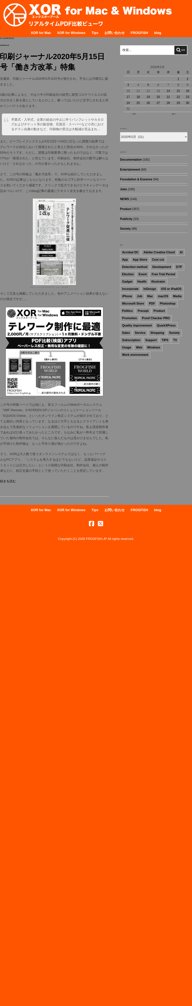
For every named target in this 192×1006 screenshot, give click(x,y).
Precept (143, 310)
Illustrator (158, 281)
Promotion (129, 318)
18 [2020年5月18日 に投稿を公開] (138, 97)
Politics (127, 310)
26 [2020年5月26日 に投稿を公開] (148, 103)
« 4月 (133, 114)
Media (177, 296)
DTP (179, 267)
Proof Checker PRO (156, 318)
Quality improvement (137, 325)
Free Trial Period (163, 274)
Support (151, 340)
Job (139, 296)
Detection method (134, 267)
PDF (152, 303)
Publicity (126, 218)
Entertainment (130, 169)
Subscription (131, 340)
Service (140, 332)
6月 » (174, 114)
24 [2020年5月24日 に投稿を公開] (128, 103)
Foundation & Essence (136, 179)
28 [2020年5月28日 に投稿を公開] (168, 103)
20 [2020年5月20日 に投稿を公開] (158, 97)
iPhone (127, 296)
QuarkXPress (166, 325)
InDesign (149, 288)
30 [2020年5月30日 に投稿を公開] (187, 103)
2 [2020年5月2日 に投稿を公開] (187, 79)
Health (141, 281)
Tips (95, 33)
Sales (126, 332)
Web (139, 347)
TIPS (165, 340)
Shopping (157, 332)
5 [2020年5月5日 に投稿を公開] (148, 85)
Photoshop (168, 303)
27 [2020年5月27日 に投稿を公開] (158, 103)
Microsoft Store (133, 303)
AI (181, 252)
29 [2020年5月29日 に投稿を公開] (178, 103)
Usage (126, 347)
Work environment (135, 354)
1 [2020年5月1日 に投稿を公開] (178, 79)
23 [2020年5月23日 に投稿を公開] (187, 97)
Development (161, 267)
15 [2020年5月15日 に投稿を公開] (178, 91)
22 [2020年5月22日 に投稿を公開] (178, 97)
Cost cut (158, 259)
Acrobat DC (130, 252)
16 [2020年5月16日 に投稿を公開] (187, 91)
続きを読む (8, 481)
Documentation (131, 159)
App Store (140, 259)
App (125, 259)
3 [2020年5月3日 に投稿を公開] (128, 85)
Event (143, 274)
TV (175, 340)
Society (125, 228)
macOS (163, 296)
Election (128, 274)
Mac (150, 296)
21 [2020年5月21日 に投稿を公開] (168, 97)
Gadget (127, 281)
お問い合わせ (114, 33)
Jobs (123, 189)
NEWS (124, 199)
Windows (153, 347)
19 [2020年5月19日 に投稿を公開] (148, 97)
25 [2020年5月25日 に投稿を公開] (138, 103)
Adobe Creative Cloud (159, 252)
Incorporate (130, 288)
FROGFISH (139, 33)
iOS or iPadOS (171, 288)
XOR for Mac (41, 33)
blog (157, 33)
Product (125, 209)
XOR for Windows (71, 33)
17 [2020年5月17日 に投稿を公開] (128, 97)
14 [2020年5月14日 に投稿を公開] (168, 91)
